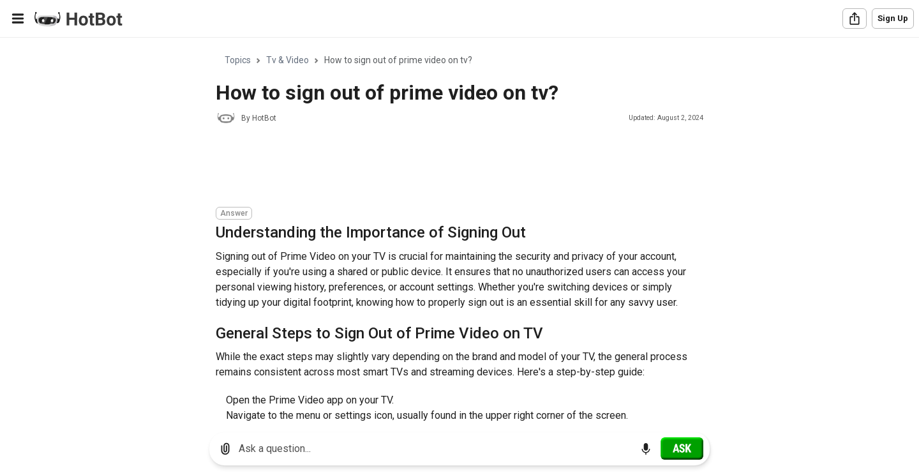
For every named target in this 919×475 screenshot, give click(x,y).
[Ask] (682, 448)
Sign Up (893, 18)
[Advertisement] (448, 167)
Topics (238, 60)
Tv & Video (287, 60)
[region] (459, 230)
